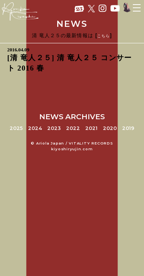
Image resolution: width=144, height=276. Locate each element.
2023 (54, 128)
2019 (128, 128)
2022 (73, 128)
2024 (35, 128)
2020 (110, 128)
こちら (103, 35)
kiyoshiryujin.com (72, 149)
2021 (91, 128)
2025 (16, 128)
